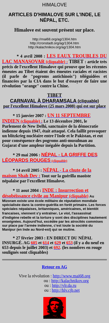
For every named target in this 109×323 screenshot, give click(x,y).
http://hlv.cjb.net (66, 290)
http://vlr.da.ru (64, 285)
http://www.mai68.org (71, 276)
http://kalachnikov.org (70, 280)
